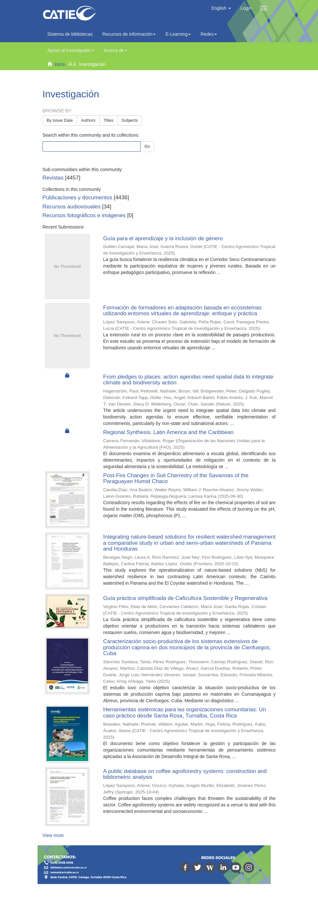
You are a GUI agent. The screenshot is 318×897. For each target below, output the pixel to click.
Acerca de (115, 50)
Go (147, 146)
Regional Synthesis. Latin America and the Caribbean (168, 432)
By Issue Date (60, 120)
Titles (109, 120)
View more (53, 835)
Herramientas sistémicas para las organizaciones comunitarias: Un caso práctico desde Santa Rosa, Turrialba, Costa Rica (184, 712)
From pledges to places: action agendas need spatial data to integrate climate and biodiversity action (188, 380)
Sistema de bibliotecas (70, 34)
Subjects (129, 120)
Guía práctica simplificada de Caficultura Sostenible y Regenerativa (185, 598)
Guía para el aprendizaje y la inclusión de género (163, 238)
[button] (221, 8)
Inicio (59, 64)
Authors (88, 120)
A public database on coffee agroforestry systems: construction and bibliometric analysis (185, 774)
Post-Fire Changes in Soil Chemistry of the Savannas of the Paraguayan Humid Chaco (176, 478)
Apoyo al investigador (70, 50)
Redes (208, 34)
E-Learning (178, 34)
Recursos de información (129, 34)
